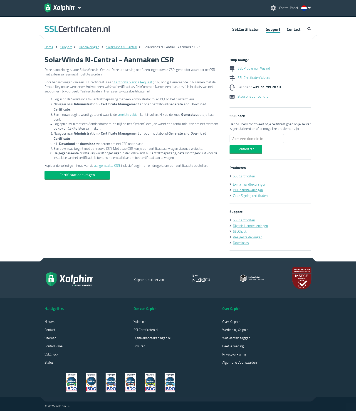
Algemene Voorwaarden (239, 362)
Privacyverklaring (234, 354)
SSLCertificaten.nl (146, 329)
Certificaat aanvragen (77, 174)
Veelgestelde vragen (247, 237)
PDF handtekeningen (248, 190)
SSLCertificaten (246, 29)
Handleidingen (89, 47)
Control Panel (53, 346)
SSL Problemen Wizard (250, 68)
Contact (294, 29)
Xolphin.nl (140, 321)
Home (48, 47)
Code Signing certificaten (250, 195)
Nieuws (49, 321)
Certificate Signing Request (132, 82)
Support (273, 29)
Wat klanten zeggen (236, 338)
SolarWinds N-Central (121, 47)
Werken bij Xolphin (235, 329)
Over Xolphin (231, 321)
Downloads (241, 242)
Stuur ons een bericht (249, 96)
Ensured (139, 346)
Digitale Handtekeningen (250, 225)
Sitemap (50, 338)
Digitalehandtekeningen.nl (152, 338)
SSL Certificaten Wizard (250, 77)
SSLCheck (240, 231)
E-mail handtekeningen (249, 184)
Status (49, 362)
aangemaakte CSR (107, 165)
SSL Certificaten (244, 176)
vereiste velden (128, 114)
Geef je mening (233, 346)
